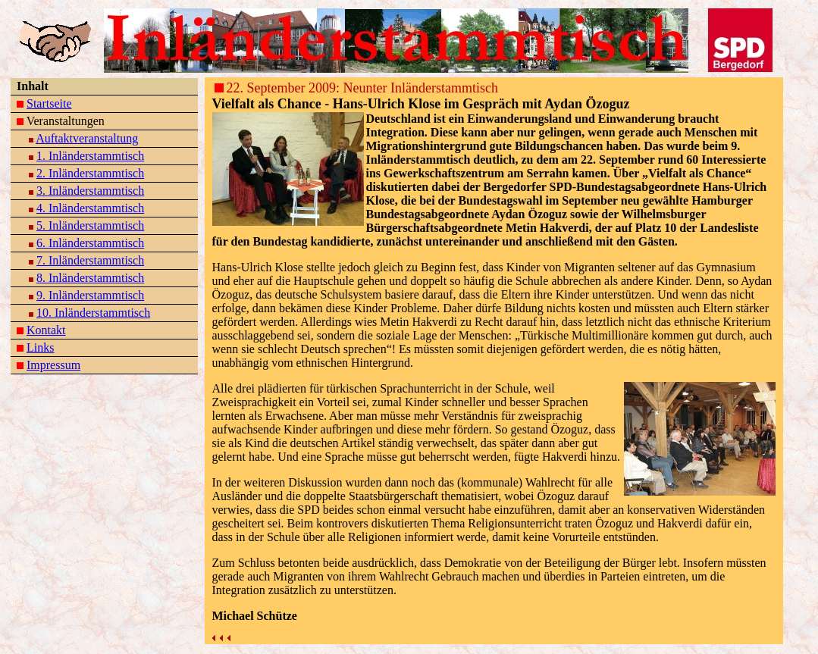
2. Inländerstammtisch (90, 173)
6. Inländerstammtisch (90, 242)
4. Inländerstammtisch (90, 208)
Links (40, 347)
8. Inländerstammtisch (90, 277)
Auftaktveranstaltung (87, 138)
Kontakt (46, 330)
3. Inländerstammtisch (90, 190)
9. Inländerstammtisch (90, 295)
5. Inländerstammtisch (90, 225)
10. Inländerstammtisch (93, 312)
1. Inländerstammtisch (90, 155)
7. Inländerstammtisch (90, 260)
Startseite (49, 103)
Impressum (53, 364)
